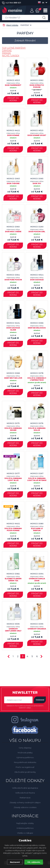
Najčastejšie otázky (25, 823)
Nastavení (15, 862)
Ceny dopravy (25, 748)
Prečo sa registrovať (25, 767)
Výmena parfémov (25, 757)
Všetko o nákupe (25, 833)
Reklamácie (25, 797)
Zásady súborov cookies (25, 807)
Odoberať (40, 700)
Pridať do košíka (13, 99)
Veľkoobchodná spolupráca (25, 788)
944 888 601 (11, 2)
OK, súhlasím (33, 862)
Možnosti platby (25, 752)
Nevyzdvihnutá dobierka (25, 762)
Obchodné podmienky (25, 772)
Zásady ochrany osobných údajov (25, 802)
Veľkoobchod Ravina (25, 793)
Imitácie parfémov (25, 828)
